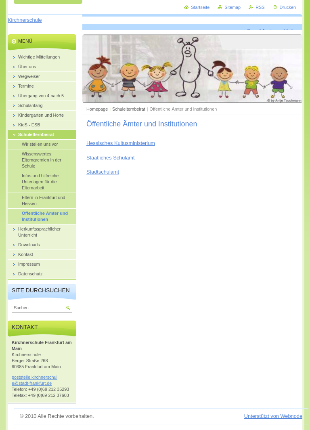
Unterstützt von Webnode (273, 416)
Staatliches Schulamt (110, 158)
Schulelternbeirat (128, 109)
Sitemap (232, 7)
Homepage (97, 109)
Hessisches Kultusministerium (120, 143)
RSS (260, 7)
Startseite (200, 7)
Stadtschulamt (102, 172)
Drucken (288, 7)
